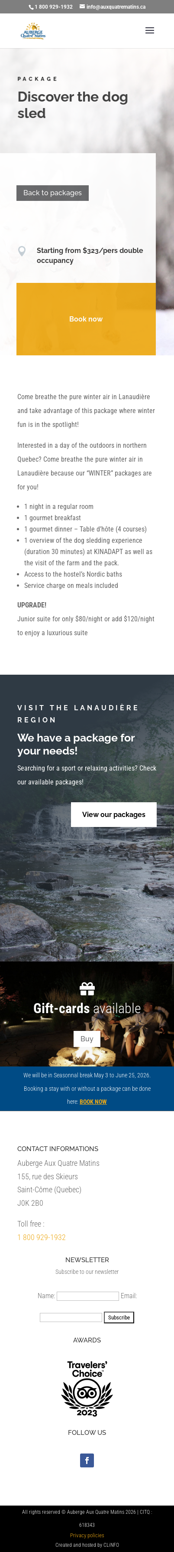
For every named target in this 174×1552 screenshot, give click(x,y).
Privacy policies (87, 1535)
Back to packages (50, 193)
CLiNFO (111, 1545)
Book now (84, 319)
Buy (87, 1039)
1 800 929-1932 (41, 1237)
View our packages (113, 814)
